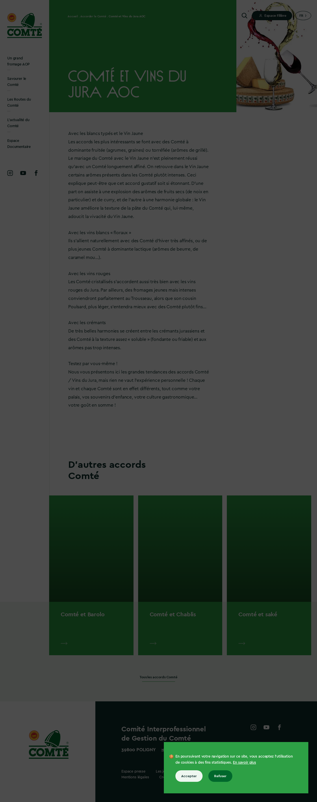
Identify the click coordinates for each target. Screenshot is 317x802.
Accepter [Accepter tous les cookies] (189, 776)
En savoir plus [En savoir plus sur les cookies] (244, 762)
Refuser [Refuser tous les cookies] (220, 776)
